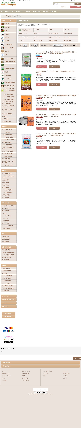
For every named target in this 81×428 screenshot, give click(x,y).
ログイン (57, 6)
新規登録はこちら (65, 6)
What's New (65, 371)
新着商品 (24, 375)
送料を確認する (7, 316)
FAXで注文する (7, 313)
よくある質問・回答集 (47, 371)
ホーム (3, 371)
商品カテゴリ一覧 (26, 371)
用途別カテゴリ (25, 373)
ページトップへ (78, 358)
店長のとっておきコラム (8, 299)
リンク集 (4, 303)
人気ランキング (25, 380)
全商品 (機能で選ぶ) (7, 173)
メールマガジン (6, 296)
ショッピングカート (6, 375)
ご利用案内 (65, 375)
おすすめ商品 (25, 378)
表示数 (21, 45)
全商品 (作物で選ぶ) (7, 129)
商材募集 (44, 375)
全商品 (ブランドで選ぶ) (8, 205)
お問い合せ (5, 306)
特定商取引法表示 (66, 373)
